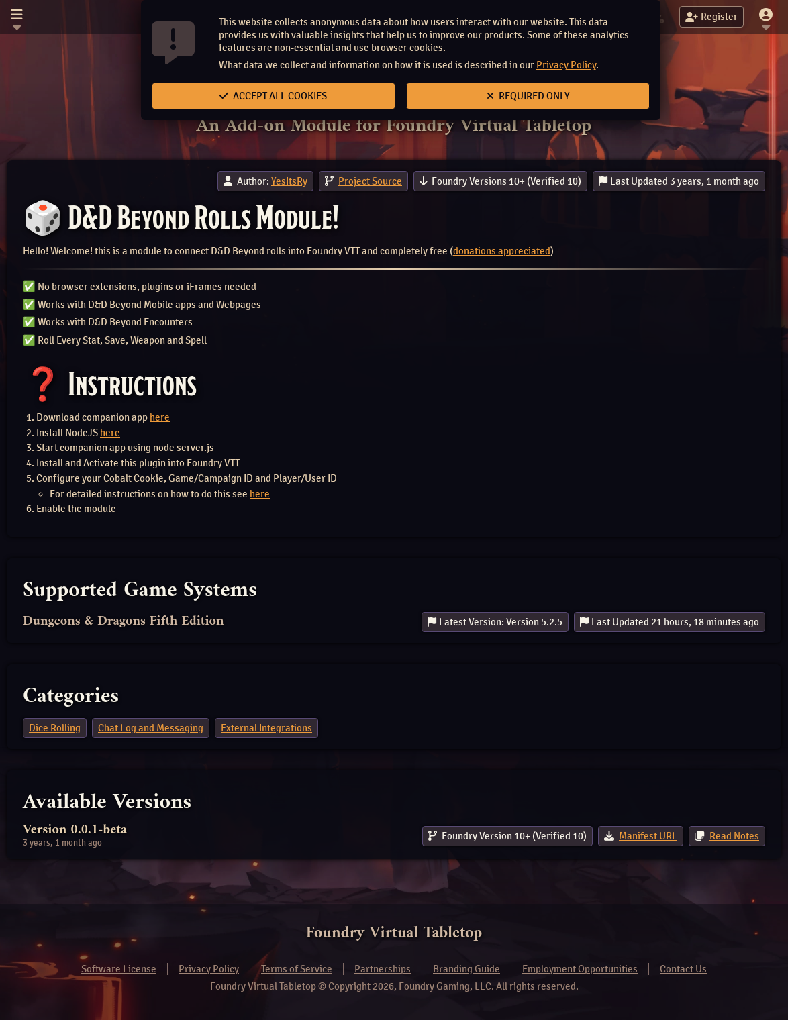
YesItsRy (289, 181)
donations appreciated (501, 251)
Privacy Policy (566, 65)
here (160, 417)
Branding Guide (466, 969)
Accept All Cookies (273, 96)
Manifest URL (648, 836)
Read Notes (734, 836)
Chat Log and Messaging (150, 728)
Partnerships (382, 969)
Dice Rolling (55, 728)
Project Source (370, 181)
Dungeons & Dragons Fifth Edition (123, 621)
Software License (118, 969)
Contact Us (683, 969)
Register (711, 17)
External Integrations (266, 728)
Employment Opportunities (580, 969)
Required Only (528, 96)
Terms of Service (296, 969)
